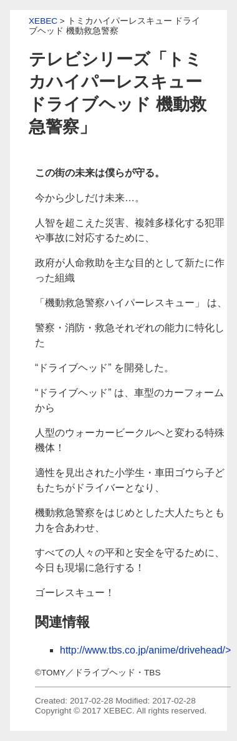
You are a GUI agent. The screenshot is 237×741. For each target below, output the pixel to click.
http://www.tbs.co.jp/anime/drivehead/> (145, 650)
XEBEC (43, 21)
